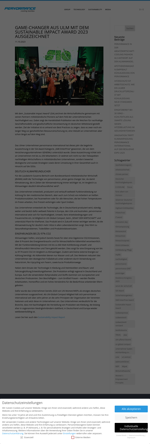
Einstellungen (69, 433)
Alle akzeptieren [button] (131, 409)
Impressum (131, 438)
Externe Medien (81, 437)
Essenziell (27, 437)
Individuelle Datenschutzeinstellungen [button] (134, 427)
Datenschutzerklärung (12, 433)
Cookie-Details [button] (121, 435)
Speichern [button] (131, 417)
